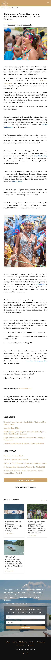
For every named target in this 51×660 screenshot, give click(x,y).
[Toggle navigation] (48, 3)
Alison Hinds (17, 182)
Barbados (11, 25)
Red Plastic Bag (40, 156)
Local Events (27, 25)
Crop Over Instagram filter (36, 361)
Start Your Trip (25, 480)
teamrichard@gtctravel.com (26, 649)
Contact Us (30, 645)
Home (3, 7)
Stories (8, 7)
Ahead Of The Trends (20, 642)
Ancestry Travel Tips (12, 428)
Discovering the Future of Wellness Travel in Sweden (24, 444)
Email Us (32, 487)
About (8, 642)
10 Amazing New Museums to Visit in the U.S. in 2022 (24, 467)
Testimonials (41, 642)
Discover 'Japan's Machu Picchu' (16, 460)
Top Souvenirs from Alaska (14, 456)
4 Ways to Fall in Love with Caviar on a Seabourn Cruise (25, 463)
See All (43, 500)
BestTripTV (20, 645)
